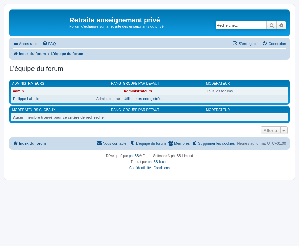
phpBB (134, 156)
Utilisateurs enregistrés (143, 99)
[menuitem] (49, 44)
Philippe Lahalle (26, 99)
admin (18, 91)
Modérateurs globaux (34, 110)
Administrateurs (28, 83)
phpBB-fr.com (158, 162)
